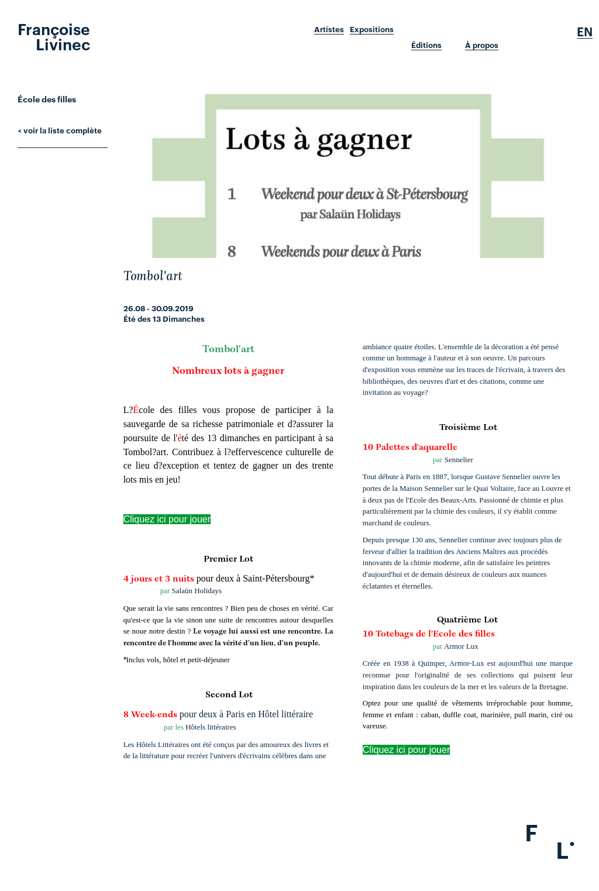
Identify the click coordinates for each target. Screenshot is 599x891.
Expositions (372, 29)
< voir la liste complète (60, 130)
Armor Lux (461, 646)
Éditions (426, 45)
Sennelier (459, 459)
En (585, 32)
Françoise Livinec (54, 35)
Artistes (329, 29)
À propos (481, 45)
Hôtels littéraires (210, 727)
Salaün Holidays (197, 590)
